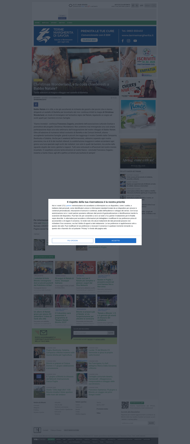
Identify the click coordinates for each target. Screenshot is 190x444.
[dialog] (95, 222)
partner (68, 205)
